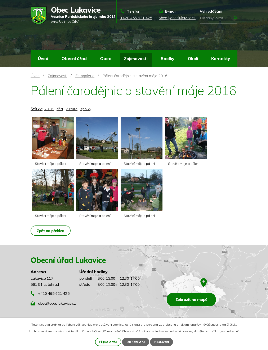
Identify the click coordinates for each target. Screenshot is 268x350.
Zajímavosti (136, 58)
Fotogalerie (84, 75)
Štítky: (37, 108)
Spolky (167, 58)
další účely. (229, 324)
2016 (49, 108)
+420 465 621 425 (54, 293)
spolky (85, 108)
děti (60, 108)
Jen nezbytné (135, 342)
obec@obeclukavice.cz (57, 303)
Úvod (43, 58)
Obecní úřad (74, 58)
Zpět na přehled (50, 230)
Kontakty (220, 58)
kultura (71, 108)
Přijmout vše (108, 342)
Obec (105, 58)
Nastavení (161, 342)
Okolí (193, 58)
